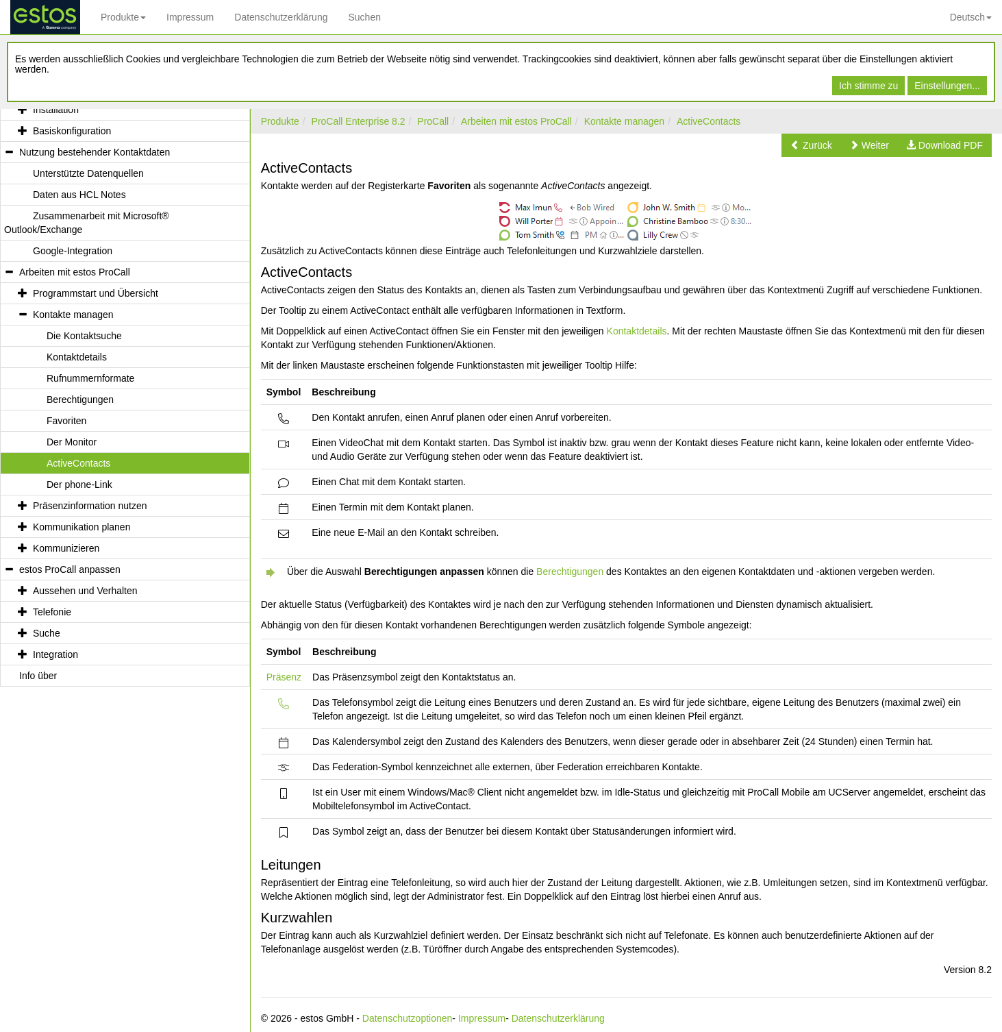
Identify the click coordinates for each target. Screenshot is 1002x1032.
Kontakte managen (624, 121)
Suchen (364, 17)
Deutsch (971, 17)
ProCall (433, 121)
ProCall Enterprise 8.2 (358, 121)
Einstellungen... (947, 85)
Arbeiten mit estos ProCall (516, 121)
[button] (811, 145)
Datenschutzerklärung (280, 17)
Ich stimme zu (868, 85)
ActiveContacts (708, 121)
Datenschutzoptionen (407, 1018)
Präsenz (283, 677)
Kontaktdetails (637, 330)
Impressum (190, 17)
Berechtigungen (569, 571)
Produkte (123, 17)
